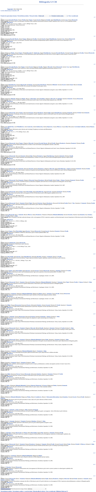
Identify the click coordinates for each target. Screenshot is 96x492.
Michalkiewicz (20, 126)
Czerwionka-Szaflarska (80, 126)
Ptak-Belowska (57, 20)
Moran (25, 432)
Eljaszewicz (49, 126)
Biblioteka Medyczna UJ (62, 491)
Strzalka (48, 20)
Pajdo (49, 112)
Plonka (12, 53)
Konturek (70, 98)
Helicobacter (10, 22)
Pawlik (79, 112)
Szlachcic (39, 305)
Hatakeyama (13, 242)
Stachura (90, 214)
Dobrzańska (33, 98)
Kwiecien (31, 112)
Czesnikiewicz (38, 397)
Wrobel (23, 20)
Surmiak (80, 84)
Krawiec (50, 191)
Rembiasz (34, 421)
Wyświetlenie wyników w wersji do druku (22, 491)
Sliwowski (50, 67)
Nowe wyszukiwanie (73, 16)
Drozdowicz (40, 112)
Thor (73, 203)
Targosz (30, 20)
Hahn (16, 216)
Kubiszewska (40, 126)
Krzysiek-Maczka (13, 20)
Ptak (42, 432)
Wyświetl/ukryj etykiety (23, 16)
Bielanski (55, 84)
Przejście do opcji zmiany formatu (9, 16)
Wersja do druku (33, 16)
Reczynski (29, 53)
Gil (59, 203)
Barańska (39, 256)
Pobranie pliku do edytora (39, 491)
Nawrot (28, 305)
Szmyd (71, 84)
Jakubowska (37, 53)
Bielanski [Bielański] (58, 214)
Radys (8, 385)
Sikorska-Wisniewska (36, 385)
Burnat (69, 168)
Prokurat (92, 126)
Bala (67, 126)
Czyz (66, 20)
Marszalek (6, 128)
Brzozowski (74, 20)
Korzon (45, 385)
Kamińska (42, 98)
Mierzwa (59, 126)
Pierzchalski (29, 191)
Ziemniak (59, 98)
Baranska (8, 432)
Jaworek (48, 305)
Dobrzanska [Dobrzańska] (53, 397)
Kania (17, 409)
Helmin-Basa (11, 126)
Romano (30, 84)
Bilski (9, 305)
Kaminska (65, 397)
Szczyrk (38, 20)
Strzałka (41, 67)
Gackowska (30, 126)
